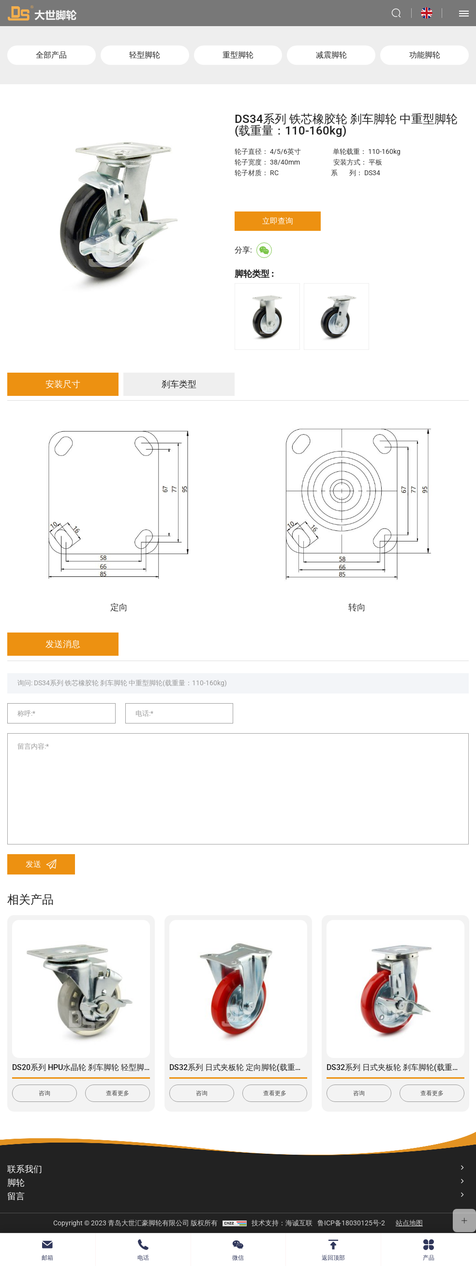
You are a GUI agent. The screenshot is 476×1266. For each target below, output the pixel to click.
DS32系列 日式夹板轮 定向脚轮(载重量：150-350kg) (259, 1067)
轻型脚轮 (144, 55)
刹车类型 (179, 384)
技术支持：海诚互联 (282, 1223)
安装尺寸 (62, 384)
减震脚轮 (331, 55)
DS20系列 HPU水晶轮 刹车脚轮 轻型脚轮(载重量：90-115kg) (116, 1067)
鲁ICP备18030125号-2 (351, 1223)
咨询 (44, 1093)
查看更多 (117, 1093)
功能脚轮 (424, 55)
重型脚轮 (238, 55)
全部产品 (51, 55)
